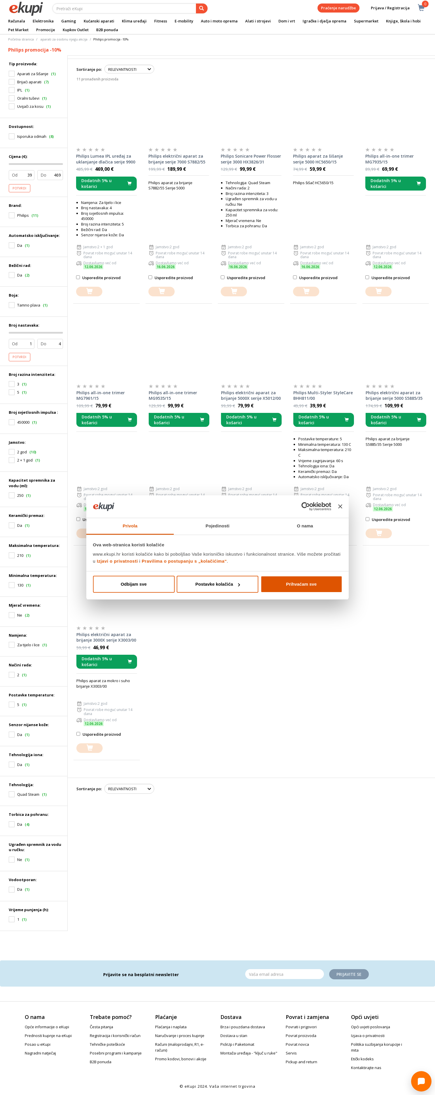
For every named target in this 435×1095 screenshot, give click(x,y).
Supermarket (366, 21)
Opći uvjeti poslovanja (370, 1026)
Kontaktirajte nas (366, 1067)
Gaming (68, 21)
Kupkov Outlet (76, 29)
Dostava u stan (233, 1035)
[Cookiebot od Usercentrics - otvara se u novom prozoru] (305, 506)
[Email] (284, 974)
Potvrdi (20, 188)
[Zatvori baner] (340, 507)
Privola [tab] (130, 525)
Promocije (45, 29)
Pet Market (18, 29)
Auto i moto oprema (219, 21)
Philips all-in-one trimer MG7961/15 (100, 395)
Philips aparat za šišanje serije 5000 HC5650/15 (318, 159)
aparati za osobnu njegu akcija (64, 39)
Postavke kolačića (217, 584)
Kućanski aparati (99, 21)
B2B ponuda (107, 29)
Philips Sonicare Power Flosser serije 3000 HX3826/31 (251, 159)
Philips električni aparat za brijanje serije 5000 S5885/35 (394, 395)
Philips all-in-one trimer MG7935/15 (389, 159)
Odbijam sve (134, 584)
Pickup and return (301, 1061)
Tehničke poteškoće (107, 1044)
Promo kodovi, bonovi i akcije (180, 1058)
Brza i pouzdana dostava (242, 1026)
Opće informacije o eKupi (47, 1026)
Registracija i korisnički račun (115, 1035)
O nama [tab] (305, 525)
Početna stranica (21, 39)
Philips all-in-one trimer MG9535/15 (173, 395)
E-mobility (184, 21)
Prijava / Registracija (386, 8)
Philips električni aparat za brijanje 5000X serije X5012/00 (251, 395)
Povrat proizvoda (301, 1035)
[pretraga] (202, 8)
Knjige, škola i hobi (403, 21)
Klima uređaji (134, 21)
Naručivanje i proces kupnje (179, 1035)
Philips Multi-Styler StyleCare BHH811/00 (323, 395)
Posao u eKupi (37, 1044)
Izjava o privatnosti (368, 1035)
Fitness (160, 21)
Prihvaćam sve (301, 584)
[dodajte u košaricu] (89, 291)
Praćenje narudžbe (338, 7)
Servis (291, 1053)
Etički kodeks (362, 1058)
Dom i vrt (286, 21)
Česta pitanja (101, 1026)
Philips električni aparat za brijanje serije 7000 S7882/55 (176, 159)
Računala (16, 21)
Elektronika (43, 21)
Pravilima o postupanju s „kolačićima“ (184, 561)
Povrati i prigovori (301, 1026)
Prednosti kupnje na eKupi (48, 1035)
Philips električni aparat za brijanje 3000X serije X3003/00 (106, 637)
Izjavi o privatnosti (117, 561)
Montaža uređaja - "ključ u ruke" (248, 1053)
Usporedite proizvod (98, 277)
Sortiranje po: (89, 69)
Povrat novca (297, 1044)
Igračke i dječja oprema (324, 21)
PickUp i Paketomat (237, 1044)
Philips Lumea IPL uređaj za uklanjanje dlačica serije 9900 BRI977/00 (105, 159)
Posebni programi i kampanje (116, 1053)
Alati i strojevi (258, 21)
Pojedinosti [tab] (217, 525)
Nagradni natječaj (40, 1053)
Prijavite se (349, 974)
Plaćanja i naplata (171, 1026)
